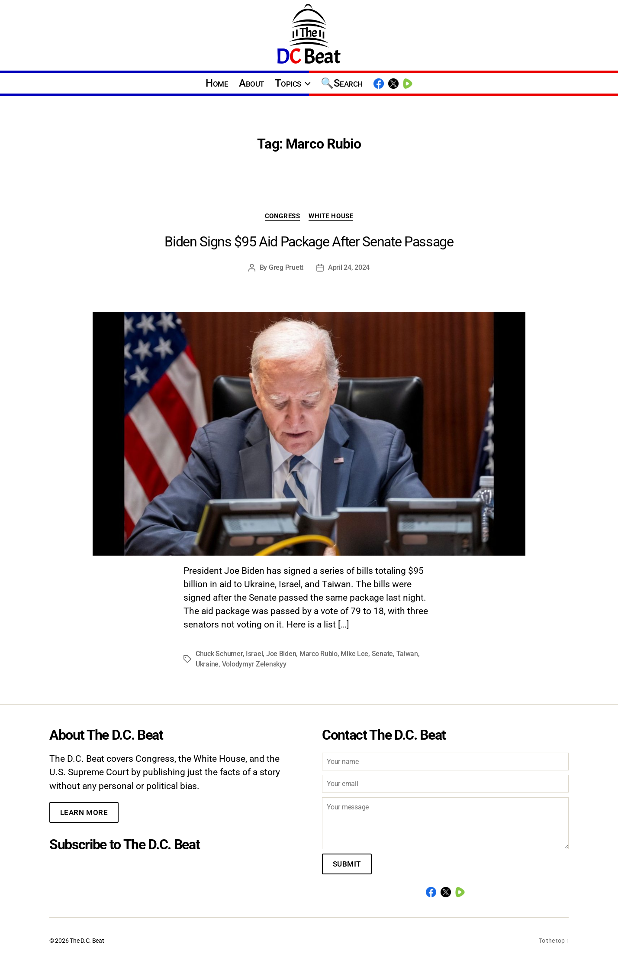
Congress (282, 216)
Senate (382, 654)
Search (348, 83)
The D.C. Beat (87, 940)
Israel (254, 654)
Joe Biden (281, 654)
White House (331, 216)
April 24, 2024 (349, 267)
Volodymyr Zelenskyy (254, 664)
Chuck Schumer (219, 654)
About (251, 83)
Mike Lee (354, 654)
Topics (288, 83)
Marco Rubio (318, 654)
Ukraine (207, 664)
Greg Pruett (286, 267)
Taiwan (407, 654)
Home (217, 83)
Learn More (84, 812)
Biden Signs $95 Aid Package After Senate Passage (308, 241)
